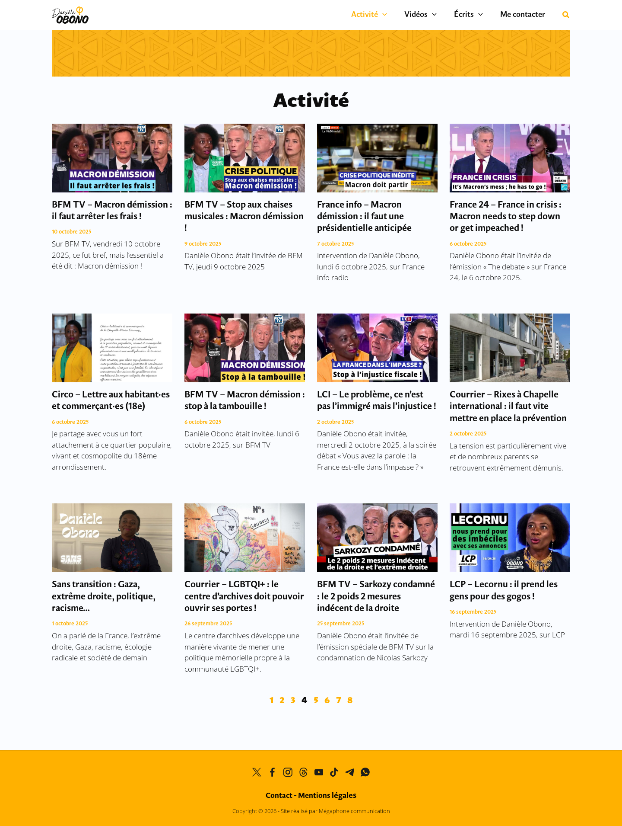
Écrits (474, 15)
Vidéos (431, 15)
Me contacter (524, 15)
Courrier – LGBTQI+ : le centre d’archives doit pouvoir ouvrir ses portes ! (244, 596)
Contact (279, 796)
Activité (384, 15)
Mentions (327, 796)
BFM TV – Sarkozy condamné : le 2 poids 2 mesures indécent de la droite (376, 596)
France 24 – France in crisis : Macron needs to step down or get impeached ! (506, 217)
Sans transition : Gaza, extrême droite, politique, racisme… (104, 596)
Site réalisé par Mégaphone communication (335, 811)
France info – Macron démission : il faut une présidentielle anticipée (364, 217)
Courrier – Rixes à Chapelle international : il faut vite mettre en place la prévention (508, 407)
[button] (397, 15)
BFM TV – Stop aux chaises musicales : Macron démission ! (244, 217)
